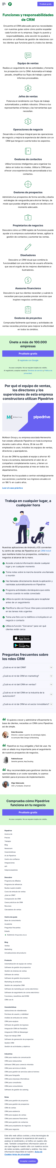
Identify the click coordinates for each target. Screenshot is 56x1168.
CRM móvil (46, 551)
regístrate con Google (29, 360)
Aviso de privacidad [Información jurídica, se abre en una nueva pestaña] (21, 1154)
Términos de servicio (35, 370)
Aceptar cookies (28, 1161)
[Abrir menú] (4, 4)
